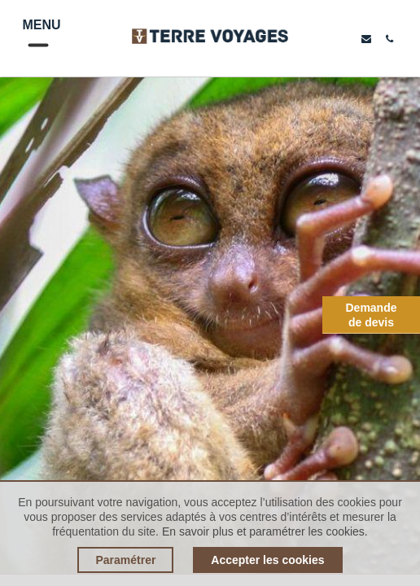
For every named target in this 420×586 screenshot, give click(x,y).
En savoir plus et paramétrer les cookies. (265, 531)
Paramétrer (125, 559)
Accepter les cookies (267, 559)
